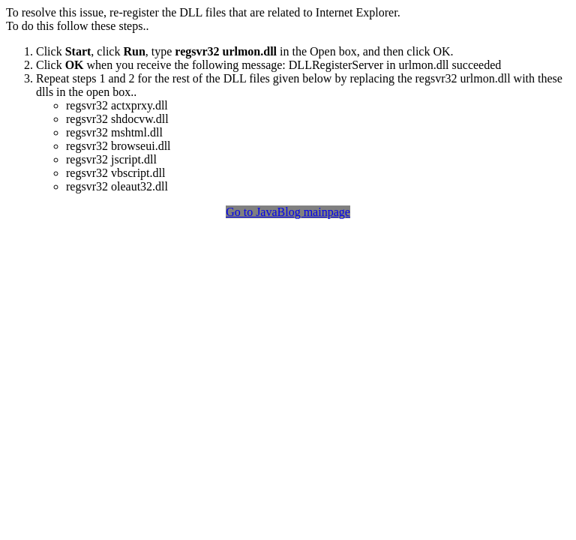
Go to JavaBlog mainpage (288, 212)
